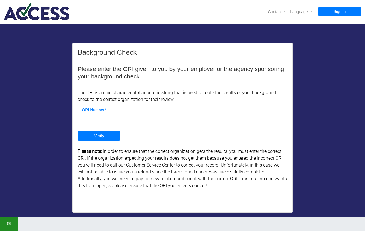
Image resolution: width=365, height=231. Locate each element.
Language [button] (299, 11)
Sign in (340, 11)
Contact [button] (275, 11)
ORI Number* (94, 110)
